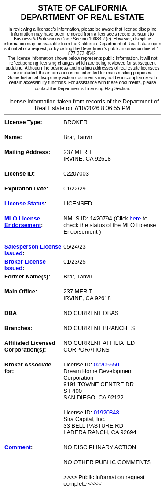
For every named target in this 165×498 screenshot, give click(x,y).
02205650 (106, 364)
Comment (17, 447)
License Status (24, 203)
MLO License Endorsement (22, 221)
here (135, 218)
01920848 (106, 412)
